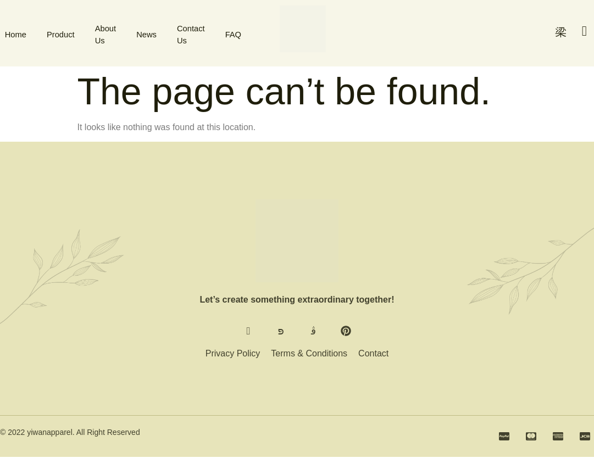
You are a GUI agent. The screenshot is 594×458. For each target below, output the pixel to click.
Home (11, 32)
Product (58, 32)
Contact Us (194, 33)
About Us (105, 33)
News (148, 32)
